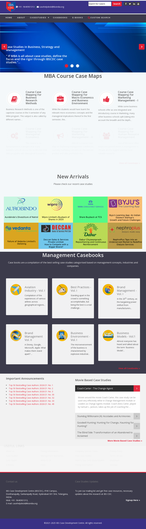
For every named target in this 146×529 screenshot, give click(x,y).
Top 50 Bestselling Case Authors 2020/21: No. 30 (31, 394)
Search (116, 3)
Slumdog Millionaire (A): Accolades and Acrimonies (103, 414)
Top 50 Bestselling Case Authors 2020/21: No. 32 (31, 397)
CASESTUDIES (38, 18)
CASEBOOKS (60, 18)
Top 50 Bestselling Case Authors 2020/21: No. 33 (31, 401)
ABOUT (21, 18)
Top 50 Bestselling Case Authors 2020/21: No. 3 (31, 391)
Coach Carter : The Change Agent (95, 386)
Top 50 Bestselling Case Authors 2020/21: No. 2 (31, 388)
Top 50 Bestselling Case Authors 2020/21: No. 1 (31, 385)
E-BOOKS (77, 18)
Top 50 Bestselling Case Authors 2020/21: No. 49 (31, 404)
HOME (9, 18)
